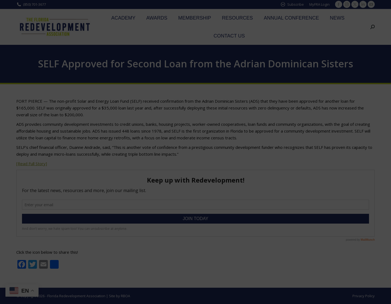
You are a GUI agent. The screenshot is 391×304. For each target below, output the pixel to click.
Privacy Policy (363, 295)
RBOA (125, 295)
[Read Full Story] (31, 163)
